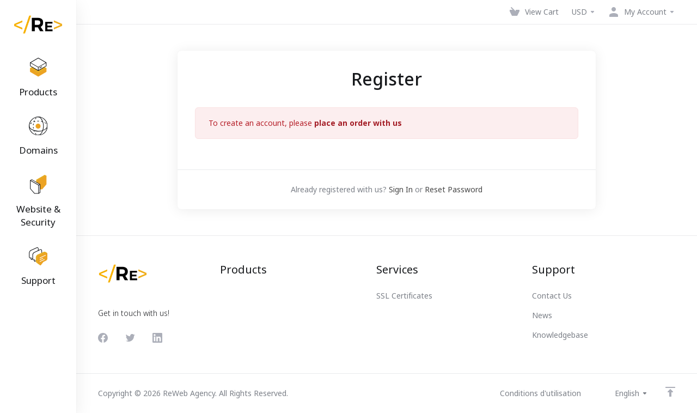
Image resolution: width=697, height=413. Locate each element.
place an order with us (358, 123)
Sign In (401, 189)
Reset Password (453, 189)
